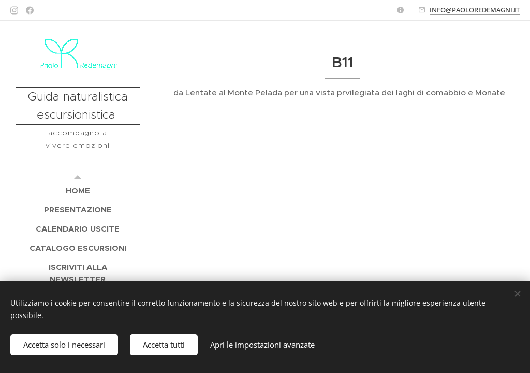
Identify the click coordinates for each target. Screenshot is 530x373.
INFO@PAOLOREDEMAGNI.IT (475, 10)
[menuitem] (77, 190)
